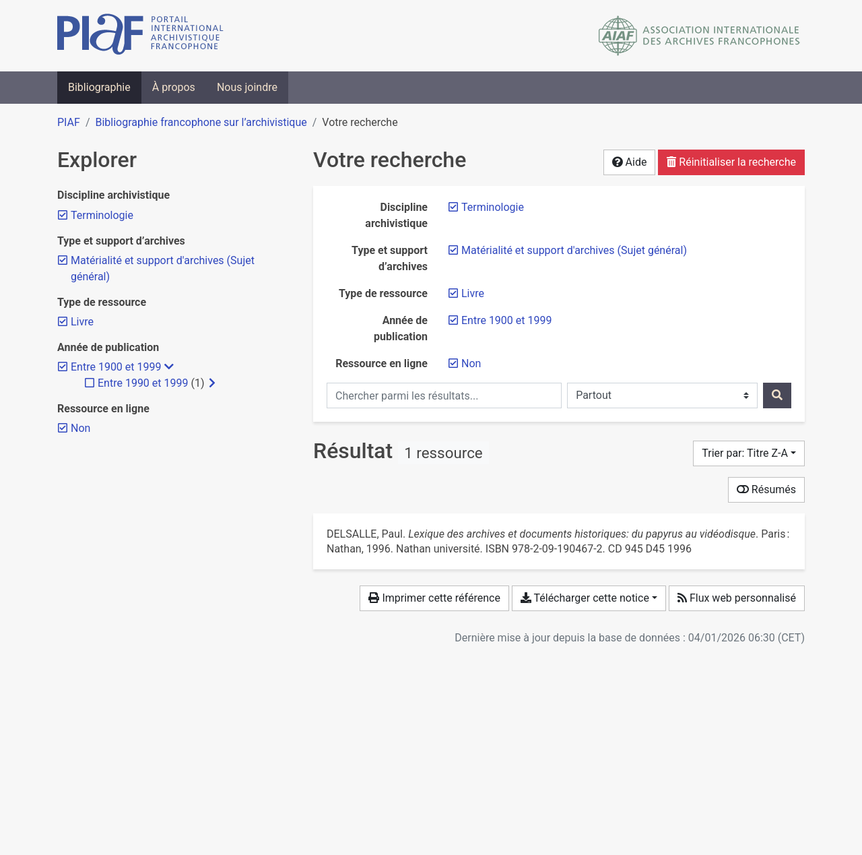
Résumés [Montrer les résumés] (766, 489)
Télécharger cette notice (585, 598)
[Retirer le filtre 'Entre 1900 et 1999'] (506, 320)
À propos (173, 87)
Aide (629, 162)
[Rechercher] (777, 395)
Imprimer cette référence (434, 598)
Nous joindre (247, 87)
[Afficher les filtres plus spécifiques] (212, 383)
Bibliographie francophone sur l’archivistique (200, 122)
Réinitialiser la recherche (731, 162)
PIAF (68, 122)
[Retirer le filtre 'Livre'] (472, 293)
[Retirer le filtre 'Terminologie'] (492, 207)
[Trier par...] (749, 453)
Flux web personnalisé (736, 598)
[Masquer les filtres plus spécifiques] (169, 367)
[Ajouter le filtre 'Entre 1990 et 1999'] (143, 383)
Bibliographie (99, 87)
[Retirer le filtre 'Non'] (471, 363)
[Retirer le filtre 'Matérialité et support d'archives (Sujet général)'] (574, 250)
